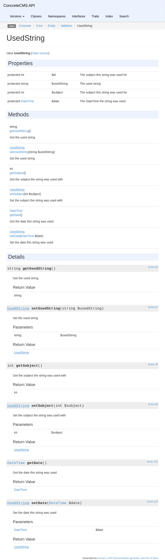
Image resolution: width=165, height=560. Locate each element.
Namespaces (57, 16)
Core (39, 25)
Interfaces (78, 16)
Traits (95, 16)
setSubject (17, 194)
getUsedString (19, 131)
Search (124, 16)
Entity (51, 25)
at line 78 (153, 364)
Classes (36, 16)
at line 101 (152, 461)
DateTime (27, 101)
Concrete (25, 25)
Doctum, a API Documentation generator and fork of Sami (128, 558)
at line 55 (153, 267)
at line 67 (153, 307)
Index (109, 16)
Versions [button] (17, 16)
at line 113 (152, 501)
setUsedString (19, 152)
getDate (15, 215)
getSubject (17, 173)
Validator (66, 25)
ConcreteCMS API (19, 5)
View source (40, 53)
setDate (15, 236)
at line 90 (153, 404)
